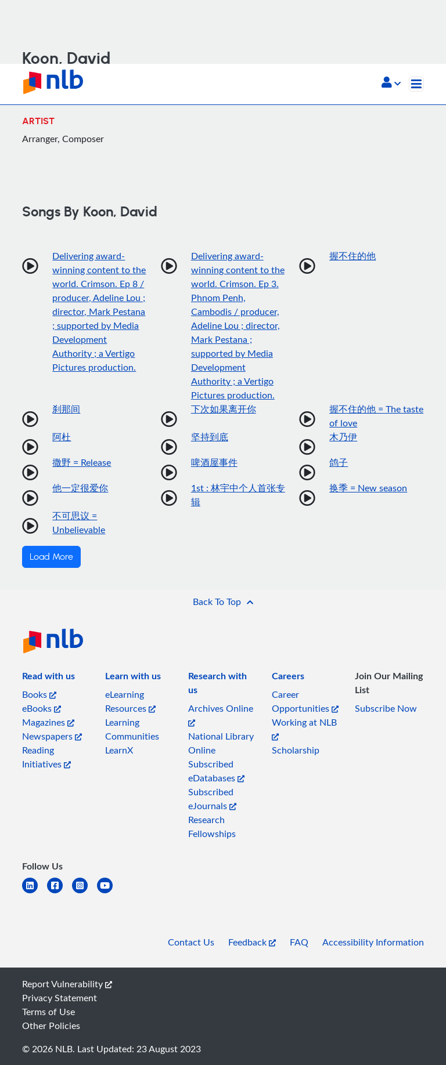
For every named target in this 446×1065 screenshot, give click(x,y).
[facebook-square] (59, 892)
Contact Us (191, 942)
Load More (51, 557)
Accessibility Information (373, 942)
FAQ (299, 942)
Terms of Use (48, 1011)
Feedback (252, 942)
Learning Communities (132, 729)
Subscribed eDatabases (216, 771)
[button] (391, 83)
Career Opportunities (305, 701)
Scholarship (295, 750)
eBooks (41, 708)
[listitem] (48, 678)
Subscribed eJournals (212, 798)
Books (39, 694)
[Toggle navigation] (416, 84)
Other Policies (51, 1025)
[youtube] (109, 892)
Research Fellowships (212, 826)
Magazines (48, 722)
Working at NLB (304, 728)
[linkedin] (34, 892)
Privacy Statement (59, 997)
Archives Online (220, 714)
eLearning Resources (130, 701)
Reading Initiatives (46, 757)
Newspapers (52, 736)
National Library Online (221, 743)
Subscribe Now (386, 708)
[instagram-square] (84, 892)
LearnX (119, 750)
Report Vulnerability (67, 983)
